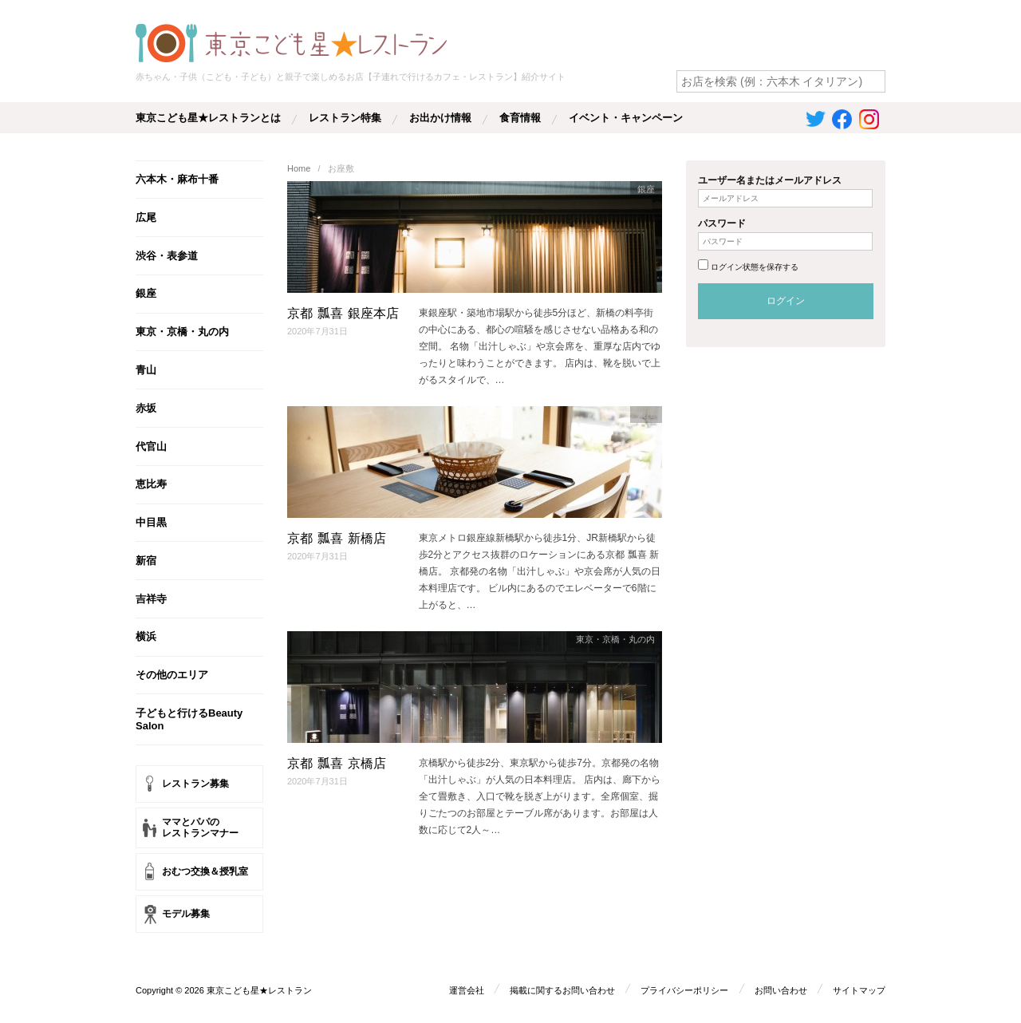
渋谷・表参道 (167, 256)
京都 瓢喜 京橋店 (336, 763)
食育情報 (520, 118)
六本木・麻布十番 (177, 179)
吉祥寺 (151, 599)
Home (298, 168)
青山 (146, 370)
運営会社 (465, 989)
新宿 (146, 561)
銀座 (146, 293)
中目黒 (151, 522)
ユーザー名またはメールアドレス (770, 180)
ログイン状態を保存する (754, 267)
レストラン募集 (195, 783)
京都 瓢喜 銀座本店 (343, 313)
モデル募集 (186, 913)
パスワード (722, 223)
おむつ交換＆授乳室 (205, 871)
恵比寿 (151, 484)
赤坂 (146, 408)
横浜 (146, 636)
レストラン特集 (345, 118)
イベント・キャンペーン (626, 118)
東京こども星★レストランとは (208, 118)
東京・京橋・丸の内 (182, 332)
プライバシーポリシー (684, 989)
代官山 (151, 446)
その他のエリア (172, 675)
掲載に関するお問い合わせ (562, 989)
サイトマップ (859, 989)
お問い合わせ (781, 989)
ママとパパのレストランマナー (200, 827)
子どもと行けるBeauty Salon (189, 719)
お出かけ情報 (440, 118)
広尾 (146, 217)
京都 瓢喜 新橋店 (336, 538)
